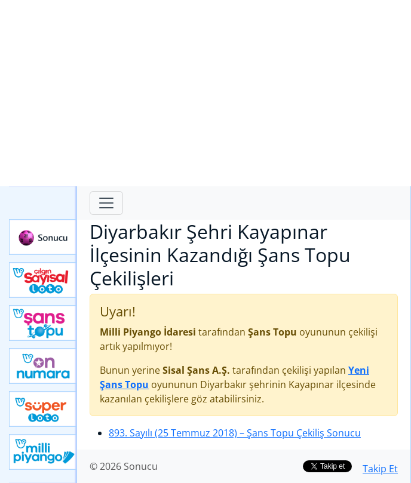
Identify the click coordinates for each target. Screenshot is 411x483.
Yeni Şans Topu (43, 323)
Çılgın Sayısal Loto (43, 280)
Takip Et (380, 468)
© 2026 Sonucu (124, 466)
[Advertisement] (205, 93)
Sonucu (43, 237)
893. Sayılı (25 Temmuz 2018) (235, 432)
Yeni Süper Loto (43, 409)
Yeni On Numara (43, 366)
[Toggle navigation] (106, 203)
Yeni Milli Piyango (43, 452)
